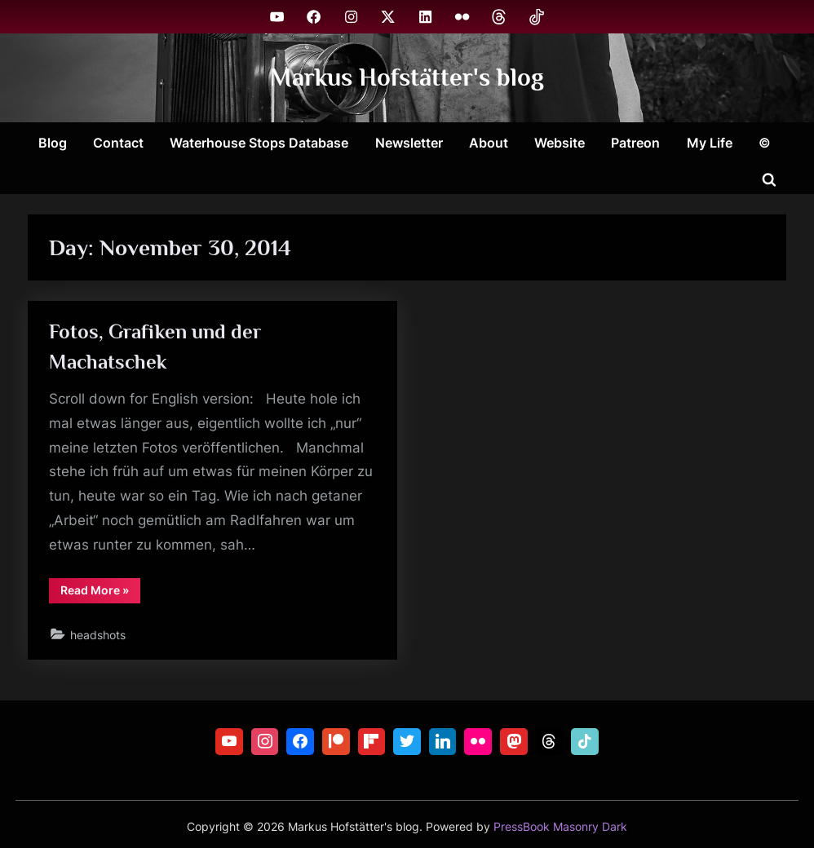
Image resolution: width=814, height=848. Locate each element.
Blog (52, 143)
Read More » (100, 592)
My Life (709, 143)
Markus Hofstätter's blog (407, 77)
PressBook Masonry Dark (560, 826)
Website (559, 143)
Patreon (635, 143)
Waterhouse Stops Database (259, 143)
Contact (118, 143)
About (488, 143)
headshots (98, 635)
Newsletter (409, 143)
